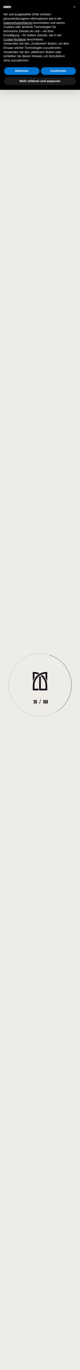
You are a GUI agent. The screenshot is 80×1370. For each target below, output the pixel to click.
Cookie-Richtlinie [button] (14, 39)
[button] (74, 6)
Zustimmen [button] (58, 71)
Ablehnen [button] (22, 71)
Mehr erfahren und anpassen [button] (40, 81)
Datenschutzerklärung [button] (17, 23)
